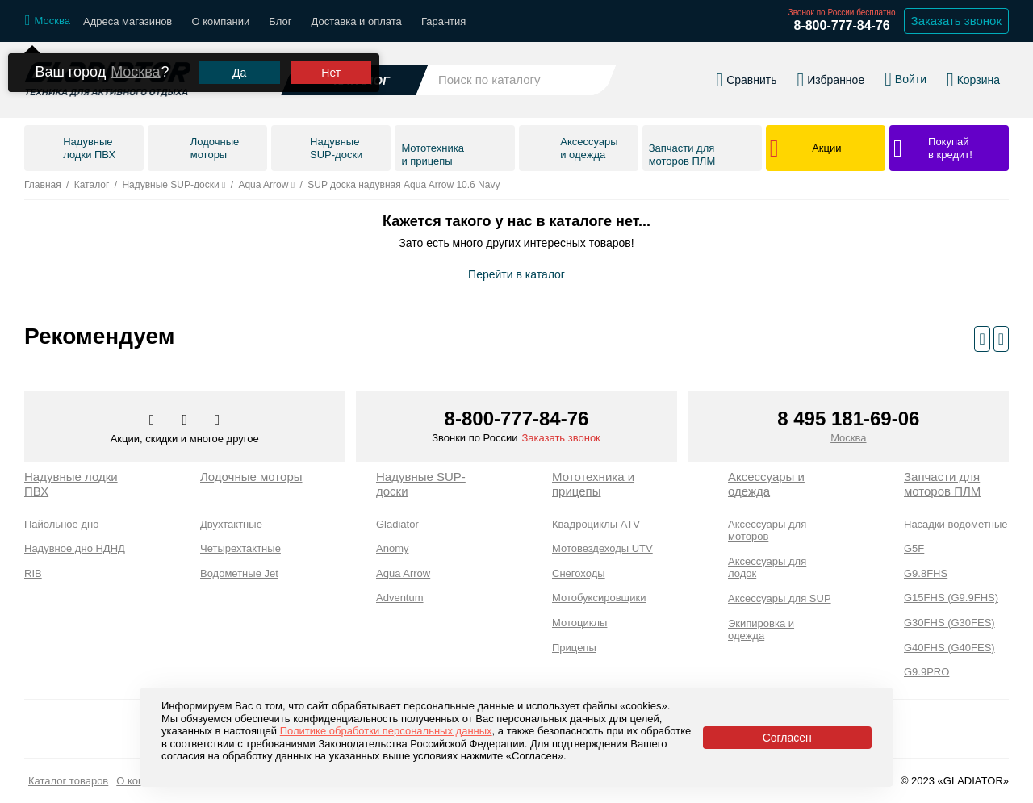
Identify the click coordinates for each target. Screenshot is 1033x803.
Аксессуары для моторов (767, 530)
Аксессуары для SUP (779, 598)
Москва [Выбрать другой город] (135, 72)
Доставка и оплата (357, 21)
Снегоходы (578, 573)
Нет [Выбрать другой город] (331, 72)
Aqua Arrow (403, 573)
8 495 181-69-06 (848, 418)
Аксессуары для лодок (767, 567)
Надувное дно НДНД (74, 548)
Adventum (400, 598)
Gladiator (397, 524)
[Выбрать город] (47, 21)
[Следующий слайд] (1001, 339)
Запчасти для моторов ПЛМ (942, 484)
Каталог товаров (68, 781)
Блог (280, 21)
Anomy (392, 548)
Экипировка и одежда (761, 629)
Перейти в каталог (516, 274)
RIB (33, 573)
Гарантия (443, 21)
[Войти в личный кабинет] (905, 79)
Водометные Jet (239, 573)
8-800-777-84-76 (841, 25)
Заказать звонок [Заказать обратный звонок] (956, 20)
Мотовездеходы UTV (602, 548)
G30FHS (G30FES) (949, 623)
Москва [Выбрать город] (848, 438)
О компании (220, 21)
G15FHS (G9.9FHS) (951, 598)
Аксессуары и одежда (766, 484)
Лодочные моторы (251, 476)
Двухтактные (231, 524)
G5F (914, 548)
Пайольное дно (61, 524)
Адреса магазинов (127, 21)
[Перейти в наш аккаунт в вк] (153, 420)
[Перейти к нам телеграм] (186, 420)
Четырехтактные (240, 548)
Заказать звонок (560, 438)
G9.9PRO (926, 672)
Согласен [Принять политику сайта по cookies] (787, 737)
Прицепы (574, 648)
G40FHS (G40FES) (949, 648)
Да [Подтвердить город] (239, 72)
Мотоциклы (579, 623)
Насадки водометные (955, 524)
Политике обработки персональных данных (386, 731)
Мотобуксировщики (599, 598)
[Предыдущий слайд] (981, 339)
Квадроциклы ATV (596, 524)
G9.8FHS (925, 573)
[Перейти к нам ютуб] (217, 420)
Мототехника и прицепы (593, 484)
